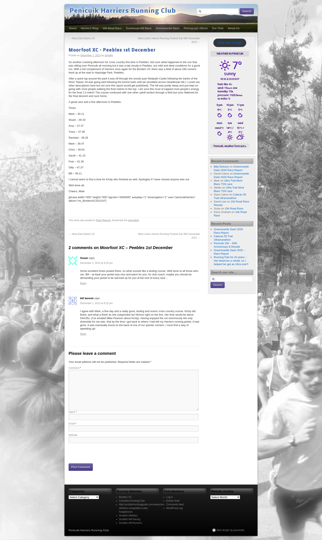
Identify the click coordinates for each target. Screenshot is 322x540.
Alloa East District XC (82, 38)
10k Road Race (112, 28)
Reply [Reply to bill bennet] (83, 334)
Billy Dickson (221, 166)
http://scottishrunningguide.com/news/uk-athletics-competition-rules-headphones (141, 508)
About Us (234, 28)
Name (73, 412)
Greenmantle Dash (167, 28)
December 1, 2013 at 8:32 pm (96, 303)
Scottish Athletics (128, 515)
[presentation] (100, 453)
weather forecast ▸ (230, 145)
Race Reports (103, 220)
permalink (133, 220)
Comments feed (175, 504)
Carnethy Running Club (132, 500)
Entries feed (172, 500)
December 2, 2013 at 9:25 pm (96, 263)
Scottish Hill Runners (130, 523)
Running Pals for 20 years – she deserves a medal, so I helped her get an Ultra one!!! (231, 261)
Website (73, 435)
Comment (75, 368)
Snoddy (109, 55)
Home (72, 28)
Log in (169, 497)
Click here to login (230, 42)
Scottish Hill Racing (129, 519)
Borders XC (125, 497)
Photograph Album (196, 28)
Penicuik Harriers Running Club (123, 11)
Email (72, 423)
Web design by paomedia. (230, 530)
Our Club (217, 28)
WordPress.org (174, 508)
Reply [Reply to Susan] (83, 283)
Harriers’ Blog (89, 28)
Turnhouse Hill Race (139, 28)
